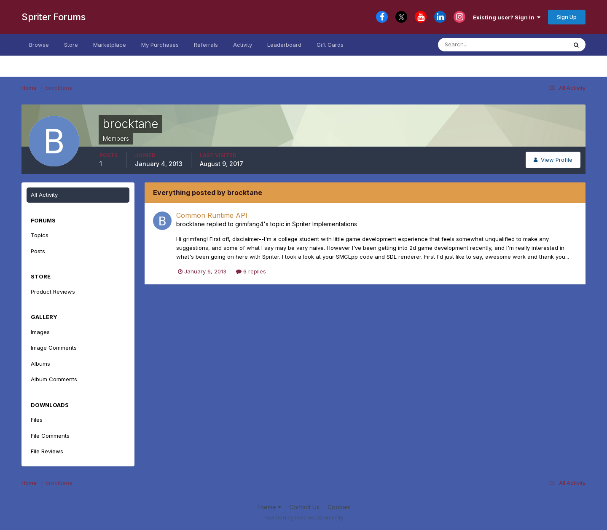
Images (40, 332)
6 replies (251, 271)
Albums (40, 363)
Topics (39, 235)
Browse (39, 44)
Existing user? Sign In (506, 17)
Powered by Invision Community (303, 517)
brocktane (190, 224)
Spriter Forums (53, 16)
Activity (242, 44)
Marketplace (109, 44)
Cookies (339, 507)
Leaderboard (284, 44)
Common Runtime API (211, 215)
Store (71, 44)
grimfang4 (249, 224)
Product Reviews (53, 291)
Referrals (206, 44)
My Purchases (160, 44)
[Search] (479, 44)
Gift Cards (330, 44)
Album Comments (54, 379)
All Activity (44, 194)
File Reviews (47, 451)
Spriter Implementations (324, 224)
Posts (38, 251)
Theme (268, 507)
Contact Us (304, 507)
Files (37, 419)
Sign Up (567, 16)
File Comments (50, 435)
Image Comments (54, 347)
